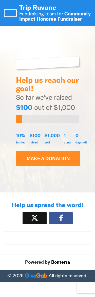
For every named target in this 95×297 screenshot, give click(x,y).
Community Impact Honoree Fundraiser (55, 16)
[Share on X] (35, 218)
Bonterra (60, 262)
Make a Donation (48, 158)
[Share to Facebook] (61, 218)
